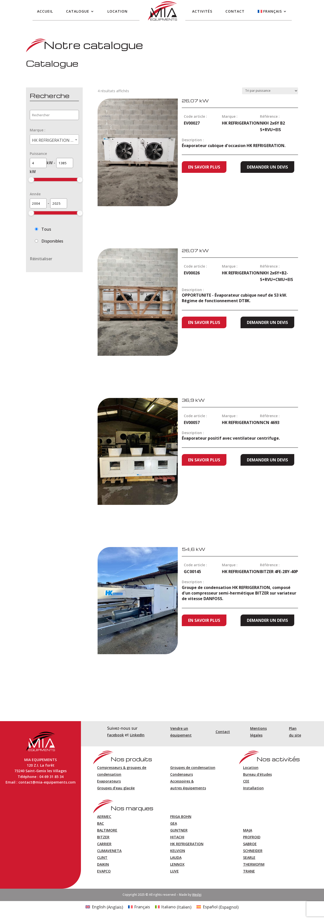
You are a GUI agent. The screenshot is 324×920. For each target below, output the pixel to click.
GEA (173, 823)
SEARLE (249, 857)
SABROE (250, 843)
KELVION (177, 850)
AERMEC (104, 816)
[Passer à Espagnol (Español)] (217, 907)
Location (117, 11)
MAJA (247, 830)
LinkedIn (137, 735)
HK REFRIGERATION (186, 843)
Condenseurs (181, 774)
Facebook (115, 735)
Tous (46, 229)
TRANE (249, 871)
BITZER (103, 837)
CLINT (102, 857)
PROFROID (251, 837)
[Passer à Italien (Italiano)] (173, 907)
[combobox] (54, 139)
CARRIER (104, 843)
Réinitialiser (41, 259)
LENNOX (177, 864)
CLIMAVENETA (109, 850)
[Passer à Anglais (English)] (104, 907)
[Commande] (270, 90)
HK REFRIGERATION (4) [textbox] (54, 140)
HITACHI (177, 837)
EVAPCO (104, 871)
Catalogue (77, 11)
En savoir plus (204, 167)
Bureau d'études (257, 774)
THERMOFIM (253, 864)
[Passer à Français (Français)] (139, 907)
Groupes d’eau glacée (116, 788)
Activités (202, 11)
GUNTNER (179, 830)
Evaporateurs (109, 781)
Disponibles (52, 241)
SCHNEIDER (252, 850)
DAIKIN (103, 864)
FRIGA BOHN (180, 816)
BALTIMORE (107, 830)
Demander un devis (267, 167)
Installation (253, 788)
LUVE (174, 871)
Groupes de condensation (192, 767)
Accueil (45, 11)
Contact (235, 11)
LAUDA (176, 857)
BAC (100, 823)
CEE (246, 781)
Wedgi (196, 894)
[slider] (31, 180)
